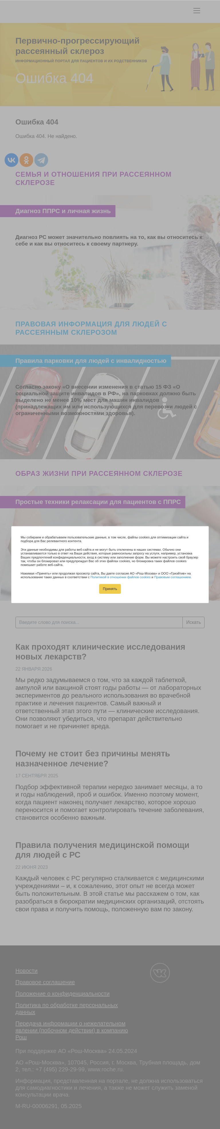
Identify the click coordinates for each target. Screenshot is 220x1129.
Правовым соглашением (172, 577)
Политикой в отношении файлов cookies (121, 577)
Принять (110, 589)
